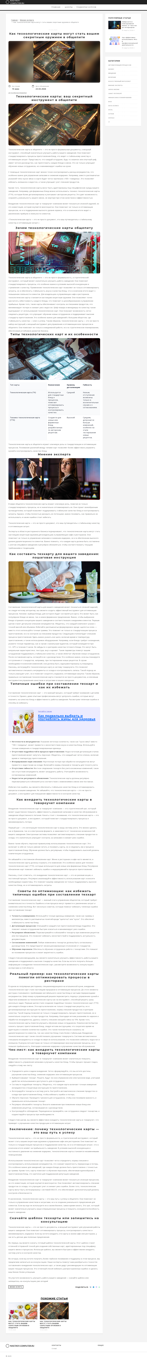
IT (109, 122)
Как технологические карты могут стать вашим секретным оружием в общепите (21, 1324)
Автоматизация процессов (119, 65)
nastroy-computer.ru (20, 1346)
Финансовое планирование (120, 97)
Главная (55, 7)
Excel (110, 110)
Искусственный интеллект (119, 81)
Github (111, 114)
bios (110, 102)
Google (111, 118)
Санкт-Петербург (115, 93)
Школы (69, 7)
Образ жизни (113, 89)
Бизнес (111, 69)
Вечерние (112, 77)
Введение (112, 73)
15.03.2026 (53, 30)
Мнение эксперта (16, 1287)
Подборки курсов (86, 7)
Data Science (113, 106)
